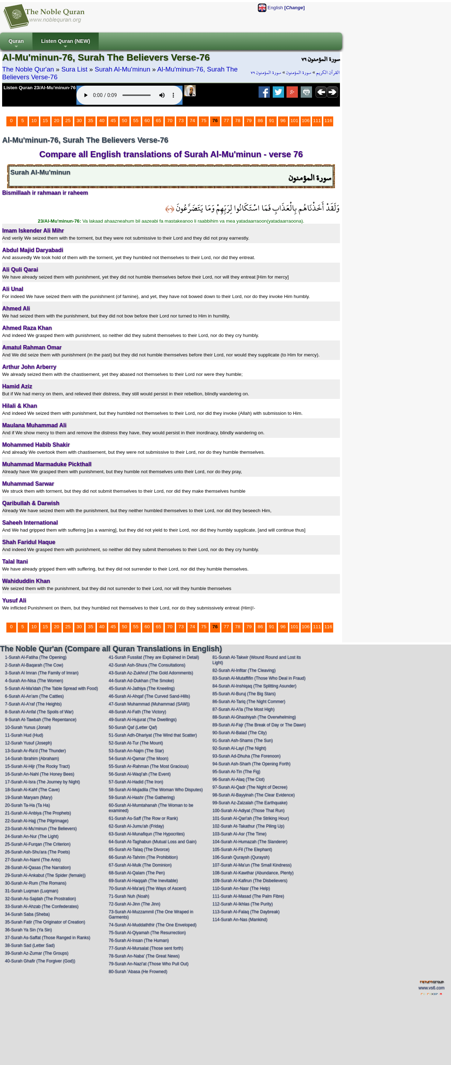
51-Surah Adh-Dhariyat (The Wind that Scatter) (153, 735)
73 (181, 120)
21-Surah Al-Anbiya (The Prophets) (38, 813)
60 (147, 120)
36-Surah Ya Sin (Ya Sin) (28, 929)
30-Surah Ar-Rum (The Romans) (35, 883)
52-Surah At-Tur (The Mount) (136, 742)
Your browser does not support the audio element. (129, 95)
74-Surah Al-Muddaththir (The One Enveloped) (152, 924)
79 (249, 120)
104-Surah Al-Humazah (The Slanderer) (250, 841)
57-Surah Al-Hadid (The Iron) (136, 781)
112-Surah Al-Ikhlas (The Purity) (243, 903)
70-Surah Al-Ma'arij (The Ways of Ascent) (147, 888)
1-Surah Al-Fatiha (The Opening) (36, 657)
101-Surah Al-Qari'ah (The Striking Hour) (251, 818)
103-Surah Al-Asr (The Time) (240, 833)
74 (192, 120)
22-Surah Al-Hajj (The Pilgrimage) (36, 820)
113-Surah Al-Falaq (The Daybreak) (246, 911)
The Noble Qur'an (28, 69)
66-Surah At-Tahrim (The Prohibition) (143, 857)
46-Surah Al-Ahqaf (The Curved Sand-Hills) (149, 696)
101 (294, 120)
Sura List (74, 69)
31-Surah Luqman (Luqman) (31, 890)
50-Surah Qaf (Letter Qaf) (133, 727)
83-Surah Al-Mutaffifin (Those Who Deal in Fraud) (259, 678)
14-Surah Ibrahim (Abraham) (32, 758)
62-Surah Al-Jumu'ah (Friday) (136, 826)
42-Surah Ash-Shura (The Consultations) (147, 665)
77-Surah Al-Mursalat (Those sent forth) (146, 948)
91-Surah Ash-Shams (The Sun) (243, 740)
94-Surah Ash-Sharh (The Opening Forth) (252, 763)
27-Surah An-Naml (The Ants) (32, 859)
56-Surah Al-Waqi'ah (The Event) (139, 774)
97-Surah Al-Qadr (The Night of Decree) (250, 787)
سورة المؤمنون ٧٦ (266, 72)
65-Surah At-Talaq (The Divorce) (139, 849)
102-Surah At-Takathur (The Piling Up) (248, 826)
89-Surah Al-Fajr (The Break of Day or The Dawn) (259, 724)
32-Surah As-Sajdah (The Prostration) (40, 898)
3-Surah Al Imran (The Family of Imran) (42, 672)
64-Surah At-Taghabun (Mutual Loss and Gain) (152, 841)
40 (102, 120)
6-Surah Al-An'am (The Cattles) (34, 696)
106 (306, 120)
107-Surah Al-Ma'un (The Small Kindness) (252, 865)
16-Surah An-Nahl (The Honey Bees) (39, 774)
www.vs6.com (431, 987)
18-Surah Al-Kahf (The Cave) (32, 789)
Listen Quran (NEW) (65, 44)
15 (45, 120)
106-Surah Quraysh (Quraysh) (241, 857)
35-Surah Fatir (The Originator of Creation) (45, 922)
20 (56, 120)
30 (79, 120)
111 (317, 120)
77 (226, 120)
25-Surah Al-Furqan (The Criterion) (37, 844)
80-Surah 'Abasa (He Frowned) (138, 971)
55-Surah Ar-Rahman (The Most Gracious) (149, 766)
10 (34, 120)
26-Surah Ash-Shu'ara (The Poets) (37, 851)
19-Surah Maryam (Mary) (28, 797)
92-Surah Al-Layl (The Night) (239, 748)
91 (271, 120)
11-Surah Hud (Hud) (24, 735)
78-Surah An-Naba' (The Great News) (144, 956)
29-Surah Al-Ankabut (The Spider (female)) (45, 875)
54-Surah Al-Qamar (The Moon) (138, 758)
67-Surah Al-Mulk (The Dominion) (140, 865)
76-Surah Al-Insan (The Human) (139, 940)
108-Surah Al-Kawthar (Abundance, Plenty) (253, 872)
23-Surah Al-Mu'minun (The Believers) (41, 828)
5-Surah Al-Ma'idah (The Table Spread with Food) (51, 688)
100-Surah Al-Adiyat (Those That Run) (249, 810)
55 (136, 120)
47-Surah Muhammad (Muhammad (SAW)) (149, 704)
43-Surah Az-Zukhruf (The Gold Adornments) (151, 672)
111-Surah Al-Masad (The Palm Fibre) (248, 896)
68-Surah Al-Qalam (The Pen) (137, 872)
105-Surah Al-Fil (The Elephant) (242, 849)
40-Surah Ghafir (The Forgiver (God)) (40, 960)
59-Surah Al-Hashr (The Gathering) (142, 797)
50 (124, 120)
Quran (16, 44)
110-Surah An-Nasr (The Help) (241, 888)
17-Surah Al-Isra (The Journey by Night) (42, 781)
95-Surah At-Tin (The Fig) (237, 771)
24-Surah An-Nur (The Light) (31, 836)
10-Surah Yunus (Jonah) (28, 727)
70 (170, 120)
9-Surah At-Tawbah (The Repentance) (40, 719)
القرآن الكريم (328, 72)
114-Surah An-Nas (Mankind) (240, 919)
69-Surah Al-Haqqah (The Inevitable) (143, 880)
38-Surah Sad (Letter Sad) (30, 945)
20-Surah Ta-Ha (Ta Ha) (27, 805)
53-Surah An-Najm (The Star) (136, 750)
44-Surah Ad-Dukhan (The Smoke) (141, 680)
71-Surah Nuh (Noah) (129, 896)
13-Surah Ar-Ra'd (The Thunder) (35, 750)
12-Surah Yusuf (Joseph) (28, 742)
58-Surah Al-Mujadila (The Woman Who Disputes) (156, 789)
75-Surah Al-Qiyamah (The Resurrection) (147, 932)
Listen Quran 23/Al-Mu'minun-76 (40, 87)
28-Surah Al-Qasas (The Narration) (38, 867)
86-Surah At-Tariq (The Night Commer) (249, 701)
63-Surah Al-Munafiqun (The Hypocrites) (147, 833)
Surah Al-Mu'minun (122, 69)
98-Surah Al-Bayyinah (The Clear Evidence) (254, 794)
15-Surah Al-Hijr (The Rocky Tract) (37, 766)
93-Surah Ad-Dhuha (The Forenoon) (247, 756)
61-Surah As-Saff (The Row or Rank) (143, 818)
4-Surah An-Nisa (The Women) (34, 680)
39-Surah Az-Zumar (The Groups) (36, 953)
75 (204, 120)
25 (68, 120)
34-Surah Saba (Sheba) (27, 914)
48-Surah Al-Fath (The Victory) (137, 711)
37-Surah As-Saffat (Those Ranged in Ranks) (47, 937)
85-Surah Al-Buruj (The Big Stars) (244, 693)
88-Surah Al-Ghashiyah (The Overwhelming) (254, 717)
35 (90, 120)
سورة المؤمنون (298, 72)
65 (158, 120)
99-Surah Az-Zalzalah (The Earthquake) (250, 802)
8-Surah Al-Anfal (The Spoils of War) (39, 711)
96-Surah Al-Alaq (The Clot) (239, 779)
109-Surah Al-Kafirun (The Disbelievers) (250, 880)
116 (328, 120)
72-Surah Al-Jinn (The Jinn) (134, 903)
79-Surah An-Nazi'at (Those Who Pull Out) (149, 963)
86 (260, 120)
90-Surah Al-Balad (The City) (240, 732)
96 (283, 120)
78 (238, 120)
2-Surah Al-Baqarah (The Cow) (34, 665)
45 (113, 120)
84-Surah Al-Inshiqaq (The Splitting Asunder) (254, 685)
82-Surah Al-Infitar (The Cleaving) (244, 670)
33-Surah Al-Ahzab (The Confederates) (42, 906)
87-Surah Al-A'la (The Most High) (244, 709)
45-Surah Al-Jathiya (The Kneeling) (142, 688)
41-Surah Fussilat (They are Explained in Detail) (154, 657)
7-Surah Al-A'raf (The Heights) (33, 704)
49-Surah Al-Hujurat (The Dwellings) (143, 719)
